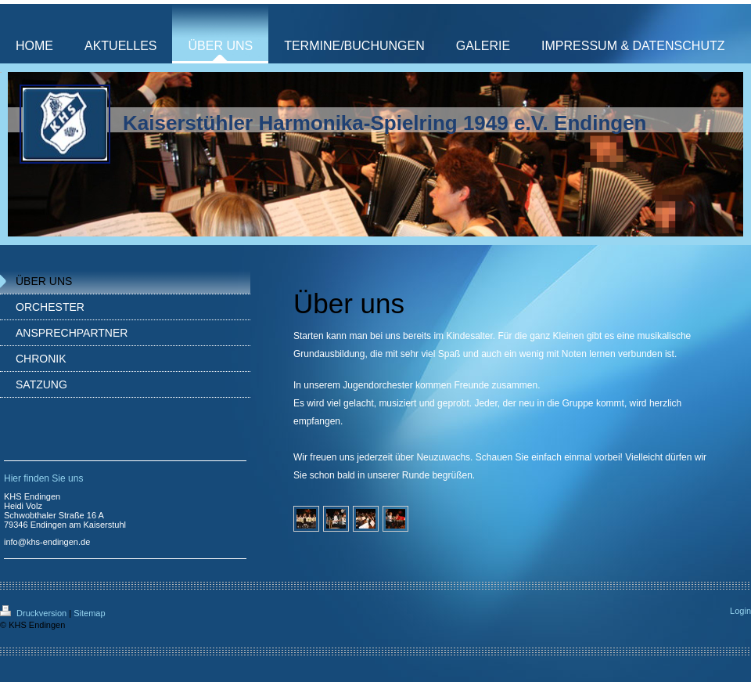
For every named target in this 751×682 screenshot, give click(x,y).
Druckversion (34, 613)
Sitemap (89, 613)
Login (740, 610)
